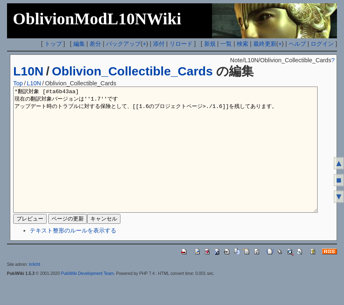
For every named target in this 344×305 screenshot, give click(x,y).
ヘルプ (297, 43)
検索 (242, 43)
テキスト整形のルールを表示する (73, 255)
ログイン (322, 43)
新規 (210, 43)
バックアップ (123, 43)
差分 (95, 43)
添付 (159, 43)
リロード (181, 43)
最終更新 (264, 43)
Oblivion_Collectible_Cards (132, 71)
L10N (28, 71)
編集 (79, 43)
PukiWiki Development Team (87, 298)
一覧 (226, 43)
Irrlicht (34, 289)
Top (18, 83)
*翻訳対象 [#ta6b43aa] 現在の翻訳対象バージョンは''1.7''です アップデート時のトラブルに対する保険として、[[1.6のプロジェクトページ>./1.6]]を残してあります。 (165, 162)
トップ (53, 43)
